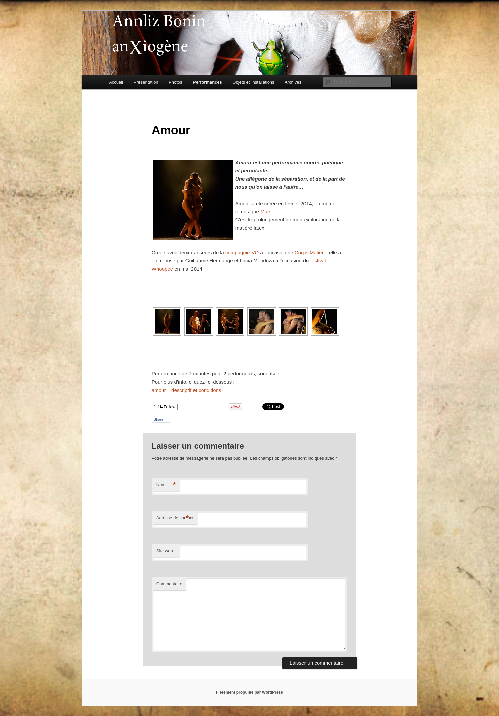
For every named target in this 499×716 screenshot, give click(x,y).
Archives (293, 82)
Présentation (146, 82)
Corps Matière (310, 252)
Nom (166, 485)
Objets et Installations (253, 82)
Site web (164, 550)
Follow (164, 407)
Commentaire (169, 583)
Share (158, 419)
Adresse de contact (174, 518)
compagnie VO (242, 252)
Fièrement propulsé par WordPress (249, 692)
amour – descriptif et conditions (186, 390)
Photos (175, 82)
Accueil (116, 82)
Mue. (265, 211)
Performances (207, 82)
